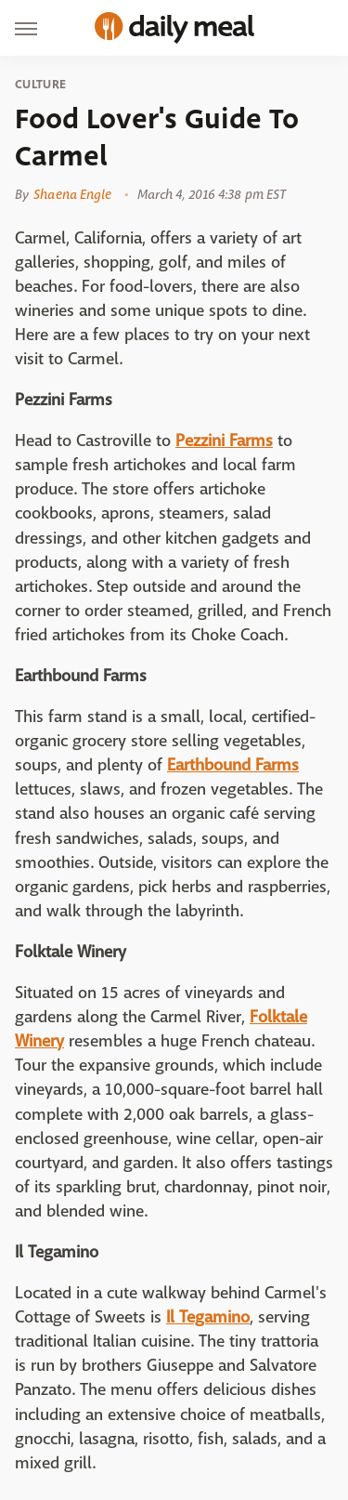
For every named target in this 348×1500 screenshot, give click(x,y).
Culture (40, 84)
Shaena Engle (72, 194)
